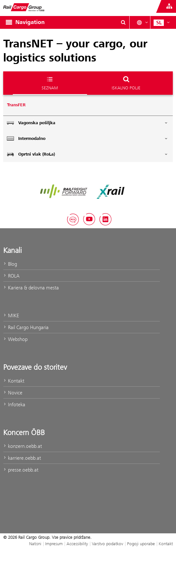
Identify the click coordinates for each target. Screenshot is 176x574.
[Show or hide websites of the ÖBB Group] (169, 6)
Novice (12, 393)
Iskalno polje (126, 82)
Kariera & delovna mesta (31, 288)
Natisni (35, 543)
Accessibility (77, 543)
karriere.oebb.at (22, 458)
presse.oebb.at (20, 470)
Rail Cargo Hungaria (26, 327)
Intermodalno (87, 138)
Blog (10, 264)
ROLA (11, 276)
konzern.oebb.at (22, 446)
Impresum (54, 543)
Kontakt (13, 381)
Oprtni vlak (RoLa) (87, 154)
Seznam (50, 82)
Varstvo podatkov (107, 543)
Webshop (15, 339)
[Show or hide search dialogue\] (123, 22)
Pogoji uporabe (141, 543)
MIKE (11, 315)
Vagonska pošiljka (87, 123)
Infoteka (14, 404)
